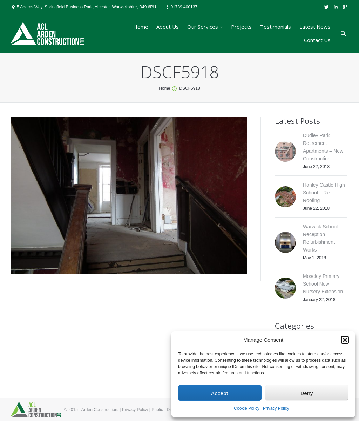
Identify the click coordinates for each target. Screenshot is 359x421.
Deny (306, 392)
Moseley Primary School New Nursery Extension (323, 283)
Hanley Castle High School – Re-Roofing (324, 192)
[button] (344, 339)
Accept (220, 392)
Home (164, 88)
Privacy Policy (276, 408)
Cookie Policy (246, 408)
